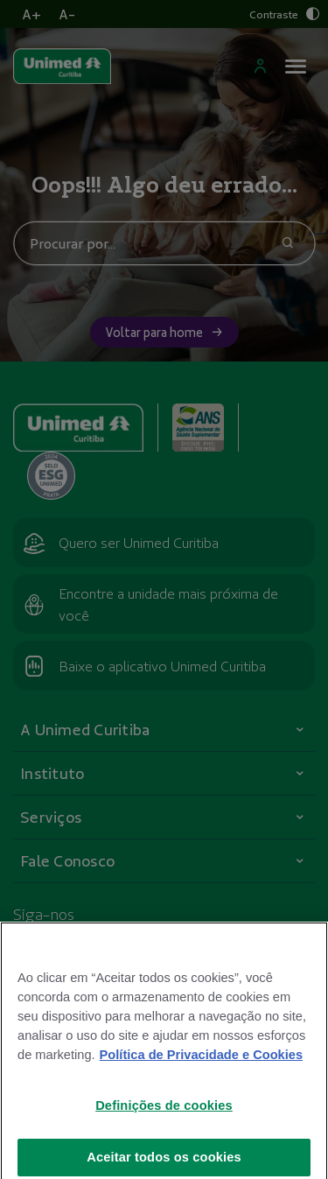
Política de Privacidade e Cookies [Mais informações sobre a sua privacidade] (201, 1066)
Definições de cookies (164, 1117)
